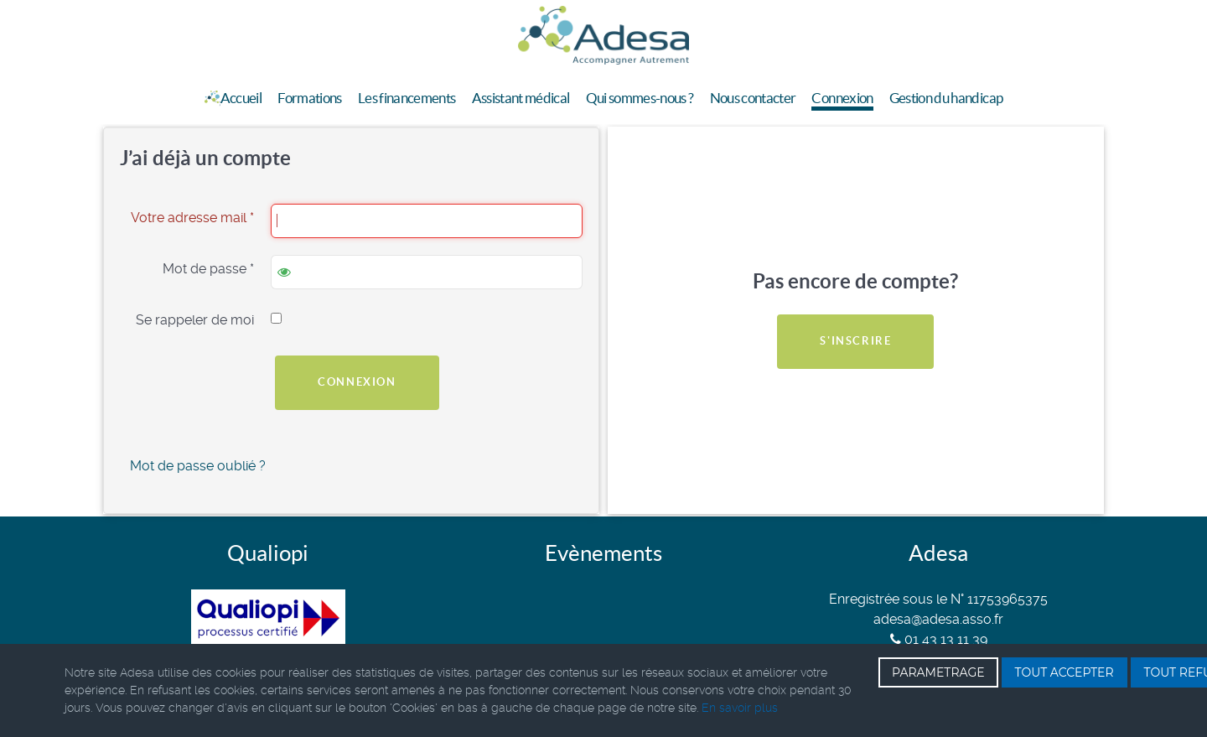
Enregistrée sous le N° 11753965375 (938, 599)
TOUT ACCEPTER (1064, 672)
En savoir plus (740, 707)
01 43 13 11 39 (938, 639)
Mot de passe (208, 269)
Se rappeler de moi (195, 320)
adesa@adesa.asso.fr (938, 619)
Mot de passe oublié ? (198, 466)
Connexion (357, 382)
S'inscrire (855, 341)
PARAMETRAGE (938, 672)
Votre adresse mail (192, 218)
